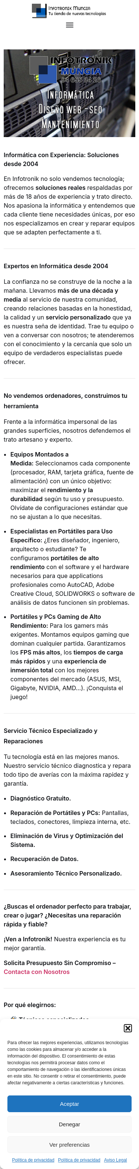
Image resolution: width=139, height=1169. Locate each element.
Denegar (69, 1124)
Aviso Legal (115, 1160)
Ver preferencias (69, 1145)
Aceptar (69, 1104)
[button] (128, 1028)
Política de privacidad (33, 1160)
